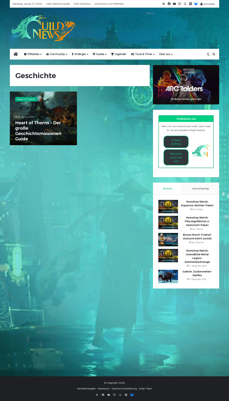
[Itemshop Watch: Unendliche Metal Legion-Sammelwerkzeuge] (168, 255)
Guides (98, 54)
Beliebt (167, 188)
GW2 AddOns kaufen (58, 3)
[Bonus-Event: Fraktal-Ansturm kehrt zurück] (168, 240)
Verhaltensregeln (86, 388)
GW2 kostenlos (82, 3)
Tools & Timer (141, 54)
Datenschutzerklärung (124, 388)
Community (55, 54)
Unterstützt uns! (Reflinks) (108, 3)
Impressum (104, 388)
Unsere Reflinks (176, 141)
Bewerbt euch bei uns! (176, 157)
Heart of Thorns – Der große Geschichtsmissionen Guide (38, 130)
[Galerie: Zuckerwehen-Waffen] (168, 276)
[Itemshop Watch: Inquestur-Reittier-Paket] (168, 206)
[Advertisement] (150, 24)
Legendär (118, 54)
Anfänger (79, 54)
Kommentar (201, 188)
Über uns (164, 54)
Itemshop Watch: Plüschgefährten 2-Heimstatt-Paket (197, 221)
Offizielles (31, 54)
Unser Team (145, 388)
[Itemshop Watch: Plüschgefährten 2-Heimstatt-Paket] (168, 222)
